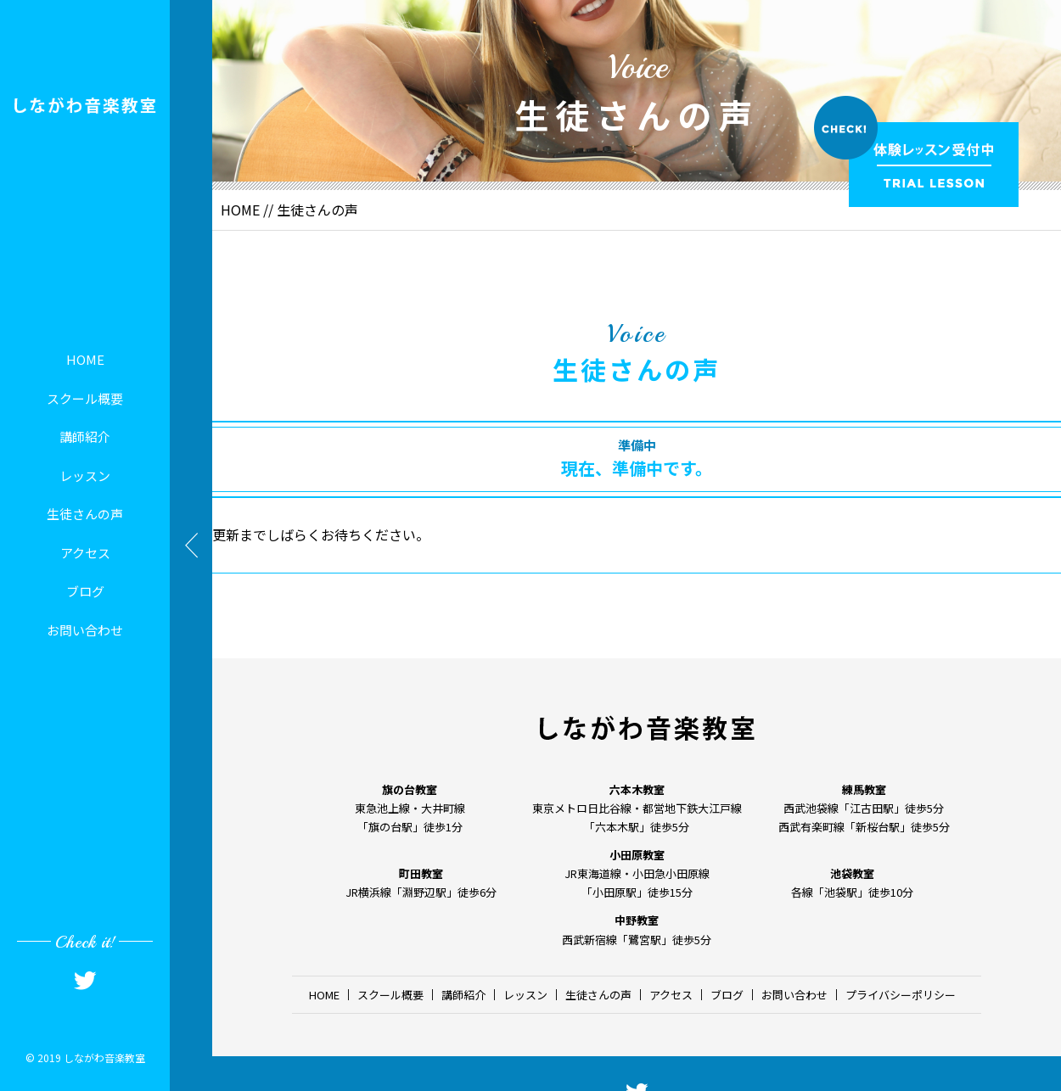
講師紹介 (84, 436)
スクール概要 (85, 398)
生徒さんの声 (85, 514)
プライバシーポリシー (900, 995)
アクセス (85, 553)
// (268, 209)
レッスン (84, 475)
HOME (85, 359)
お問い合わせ (85, 630)
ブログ (85, 591)
